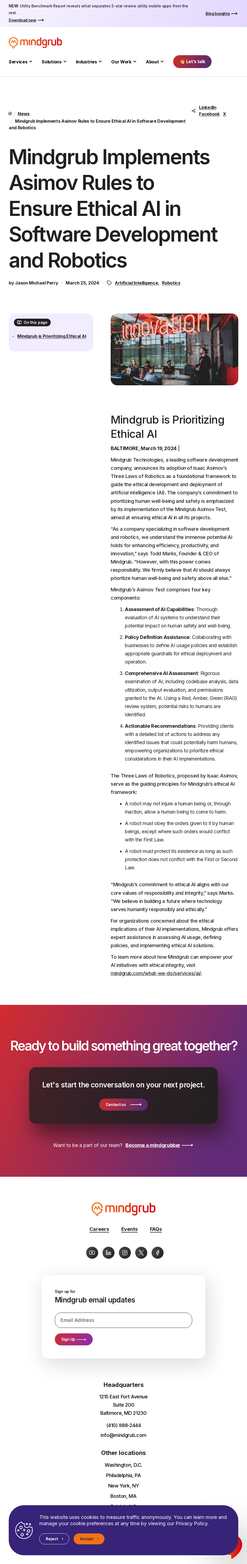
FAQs (156, 1229)
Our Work (121, 61)
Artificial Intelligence (136, 283)
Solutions (51, 61)
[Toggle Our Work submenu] (134, 61)
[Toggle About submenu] (162, 61)
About (152, 61)
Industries (86, 61)
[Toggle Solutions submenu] (65, 61)
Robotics (171, 283)
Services (18, 61)
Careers (99, 1229)
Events (129, 1229)
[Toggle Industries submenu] (100, 61)
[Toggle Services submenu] (30, 61)
